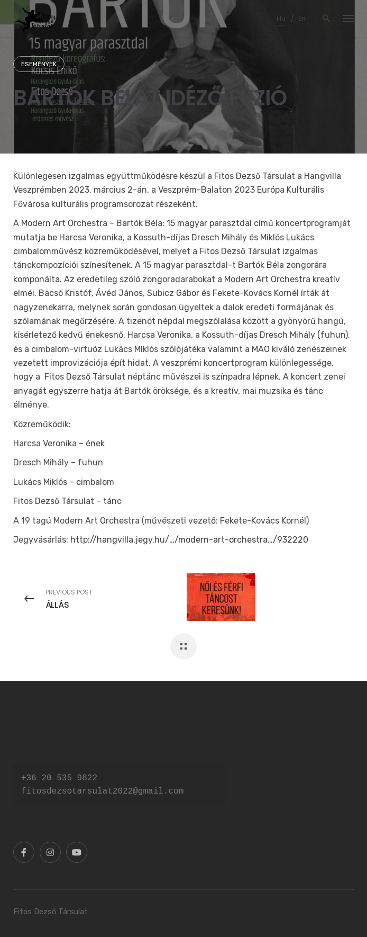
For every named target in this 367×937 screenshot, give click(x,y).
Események (39, 64)
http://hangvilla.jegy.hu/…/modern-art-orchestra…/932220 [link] (189, 540)
